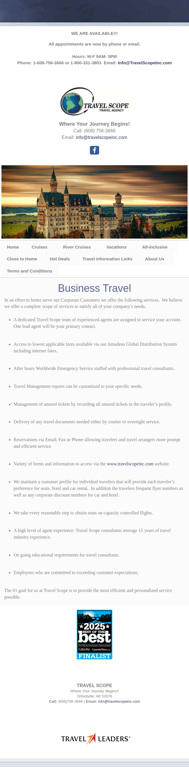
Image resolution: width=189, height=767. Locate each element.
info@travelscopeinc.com (101, 137)
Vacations (116, 247)
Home (13, 247)
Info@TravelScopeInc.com (145, 62)
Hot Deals (60, 258)
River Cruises (77, 247)
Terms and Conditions (29, 270)
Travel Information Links (107, 258)
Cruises (40, 247)
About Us (155, 258)
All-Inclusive (154, 247)
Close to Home (22, 258)
